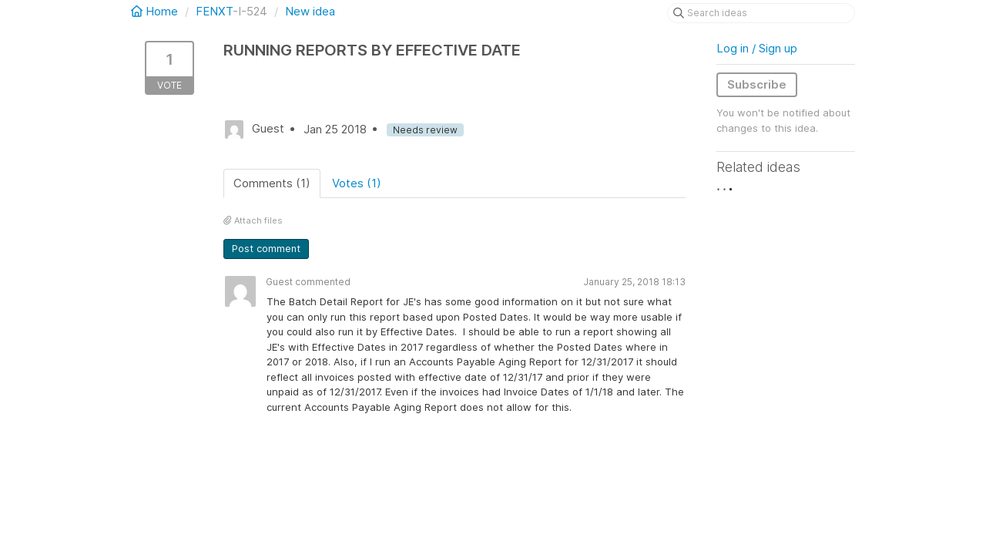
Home (156, 11)
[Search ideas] (761, 13)
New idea (310, 11)
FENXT (214, 11)
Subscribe (756, 84)
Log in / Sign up (756, 48)
